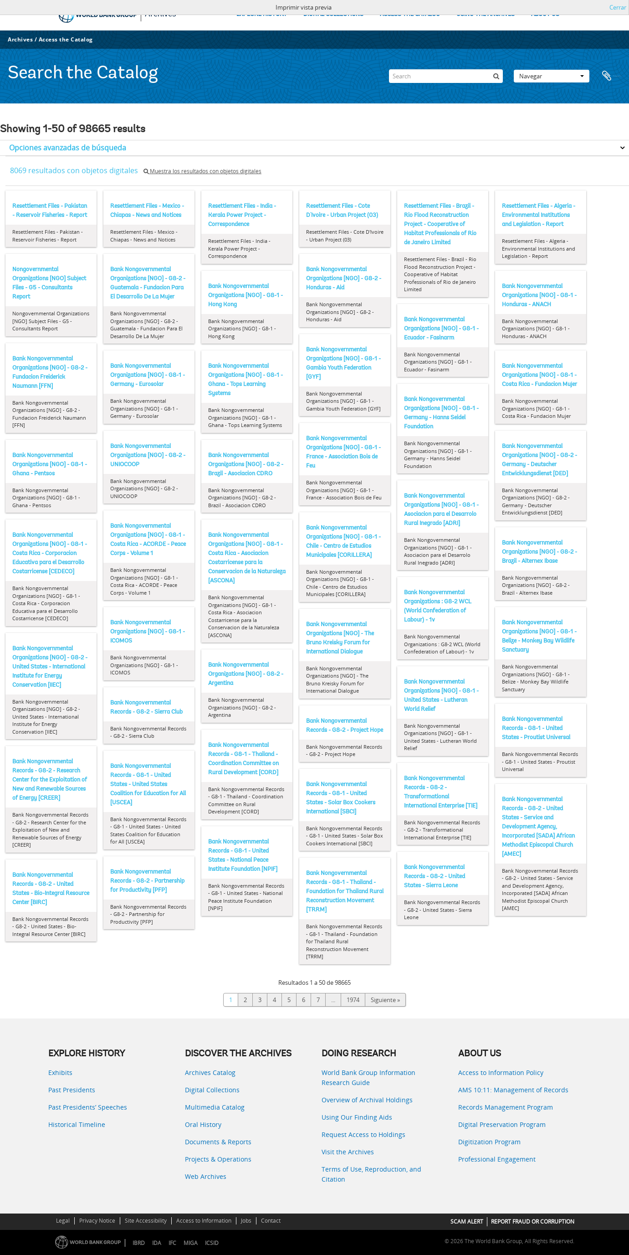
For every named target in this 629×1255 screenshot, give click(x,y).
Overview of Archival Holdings (367, 1100)
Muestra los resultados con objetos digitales (202, 171)
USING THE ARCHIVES (485, 14)
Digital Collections (212, 1089)
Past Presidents (71, 1089)
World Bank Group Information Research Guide (368, 1077)
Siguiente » (385, 1000)
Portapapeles (611, 76)
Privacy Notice (97, 1220)
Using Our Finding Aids (357, 1117)
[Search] (446, 76)
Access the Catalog (66, 39)
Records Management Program (505, 1107)
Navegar (551, 76)
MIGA (191, 1243)
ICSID (212, 1243)
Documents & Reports (218, 1141)
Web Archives (205, 1176)
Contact (271, 1220)
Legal (63, 1220)
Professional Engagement (497, 1159)
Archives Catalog (210, 1072)
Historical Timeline (76, 1124)
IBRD (139, 1243)
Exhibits (60, 1072)
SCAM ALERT (466, 1221)
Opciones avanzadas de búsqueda (67, 148)
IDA (156, 1243)
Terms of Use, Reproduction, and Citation (371, 1174)
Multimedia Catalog (215, 1107)
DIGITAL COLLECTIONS (333, 14)
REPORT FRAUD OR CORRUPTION (532, 1221)
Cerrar (617, 7)
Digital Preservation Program (502, 1124)
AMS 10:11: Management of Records (513, 1089)
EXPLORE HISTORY (261, 14)
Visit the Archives (348, 1151)
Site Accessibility (146, 1220)
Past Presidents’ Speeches (87, 1107)
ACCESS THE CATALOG (410, 14)
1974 (353, 1000)
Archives (20, 39)
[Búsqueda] (496, 76)
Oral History (203, 1124)
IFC (172, 1243)
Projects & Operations (218, 1159)
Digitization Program (489, 1141)
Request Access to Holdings (363, 1134)
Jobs (246, 1220)
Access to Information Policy (500, 1072)
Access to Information (203, 1220)
